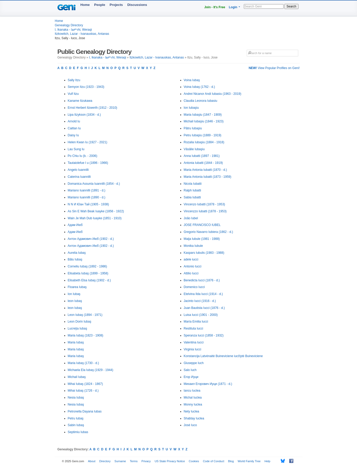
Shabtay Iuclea (194, 418)
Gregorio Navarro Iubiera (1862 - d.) (208, 232)
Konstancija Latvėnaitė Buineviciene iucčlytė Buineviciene (223, 356)
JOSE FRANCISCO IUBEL (202, 225)
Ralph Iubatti (192, 190)
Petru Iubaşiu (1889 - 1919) (202, 135)
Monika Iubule (193, 246)
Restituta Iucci (193, 328)
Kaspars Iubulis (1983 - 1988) (204, 253)
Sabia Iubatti (192, 197)
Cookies (194, 461)
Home (85, 5)
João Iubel (191, 218)
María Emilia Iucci (196, 321)
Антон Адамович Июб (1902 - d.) (91, 239)
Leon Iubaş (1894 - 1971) (85, 315)
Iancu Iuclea (192, 390)
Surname (120, 461)
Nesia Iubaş (76, 397)
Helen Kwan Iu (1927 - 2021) (87, 142)
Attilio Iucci (191, 273)
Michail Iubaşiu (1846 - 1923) (204, 121)
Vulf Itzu (73, 94)
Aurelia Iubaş (77, 253)
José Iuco (190, 425)
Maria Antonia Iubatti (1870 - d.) (205, 170)
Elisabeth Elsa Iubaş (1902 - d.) (89, 280)
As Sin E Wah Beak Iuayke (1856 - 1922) (96, 211)
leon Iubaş (75, 301)
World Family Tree (249, 461)
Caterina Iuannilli (79, 177)
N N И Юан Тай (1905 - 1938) (88, 204)
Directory (105, 461)
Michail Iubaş (77, 377)
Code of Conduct (213, 461)
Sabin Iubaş (76, 425)
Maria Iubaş (76, 342)
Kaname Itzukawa (80, 101)
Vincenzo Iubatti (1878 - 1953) (204, 204)
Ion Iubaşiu (191, 107)
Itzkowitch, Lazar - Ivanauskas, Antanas (82, 34)
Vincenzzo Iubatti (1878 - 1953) (205, 211)
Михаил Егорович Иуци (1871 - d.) (208, 384)
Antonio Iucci (193, 266)
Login (233, 7)
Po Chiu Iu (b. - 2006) (82, 156)
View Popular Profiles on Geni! (274, 68)
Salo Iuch (190, 370)
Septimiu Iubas (78, 432)
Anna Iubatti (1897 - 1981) (202, 156)
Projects (116, 5)
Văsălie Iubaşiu (194, 149)
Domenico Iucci (194, 287)
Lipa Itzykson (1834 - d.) (84, 114)
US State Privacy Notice (170, 461)
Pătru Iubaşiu (193, 128)
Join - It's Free (214, 7)
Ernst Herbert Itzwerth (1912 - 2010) (92, 107)
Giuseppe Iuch (194, 363)
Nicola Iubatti (193, 183)
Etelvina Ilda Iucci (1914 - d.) (203, 294)
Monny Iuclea (193, 404)
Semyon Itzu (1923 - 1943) (86, 87)
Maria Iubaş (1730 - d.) (83, 363)
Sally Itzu (74, 80)
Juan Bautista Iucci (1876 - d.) (204, 308)
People (99, 5)
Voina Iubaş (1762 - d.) (199, 87)
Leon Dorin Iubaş (79, 321)
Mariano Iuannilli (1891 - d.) (86, 190)
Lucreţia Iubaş (77, 328)
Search (291, 6)
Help (267, 461)
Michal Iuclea (193, 397)
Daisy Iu (73, 135)
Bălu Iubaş (75, 259)
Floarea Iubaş (77, 287)
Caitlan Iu (74, 128)
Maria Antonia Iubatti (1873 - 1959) (207, 177)
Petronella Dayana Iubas (85, 411)
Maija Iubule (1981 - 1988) (202, 239)
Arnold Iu (74, 121)
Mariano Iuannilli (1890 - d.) (86, 197)
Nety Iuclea (191, 411)
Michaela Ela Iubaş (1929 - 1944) (90, 370)
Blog (231, 461)
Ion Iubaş (74, 294)
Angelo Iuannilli (78, 170)
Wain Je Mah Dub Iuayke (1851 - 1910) (95, 218)
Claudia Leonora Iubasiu (200, 101)
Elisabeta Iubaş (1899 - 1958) (88, 273)
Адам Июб (75, 225)
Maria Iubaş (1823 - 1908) (85, 335)
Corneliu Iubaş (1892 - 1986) (87, 266)
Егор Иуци (191, 377)
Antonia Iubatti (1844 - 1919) (203, 163)
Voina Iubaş (192, 80)
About (91, 461)
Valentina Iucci (194, 342)
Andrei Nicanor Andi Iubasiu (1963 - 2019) (212, 94)
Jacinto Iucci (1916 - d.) (200, 301)
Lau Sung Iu (76, 149)
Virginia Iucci (192, 349)
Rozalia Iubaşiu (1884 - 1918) (204, 142)
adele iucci (191, 259)
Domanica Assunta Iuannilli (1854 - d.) (94, 183)
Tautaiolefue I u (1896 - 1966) (88, 163)
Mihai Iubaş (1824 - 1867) (85, 384)
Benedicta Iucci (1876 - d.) (202, 280)
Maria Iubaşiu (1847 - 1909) (203, 114)
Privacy (146, 461)
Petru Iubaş (76, 418)
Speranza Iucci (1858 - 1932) (204, 335)
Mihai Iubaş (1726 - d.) (83, 390)
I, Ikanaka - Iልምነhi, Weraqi (73, 29)
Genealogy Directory (69, 25)
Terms (134, 461)
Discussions (137, 5)
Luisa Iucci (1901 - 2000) (201, 315)
